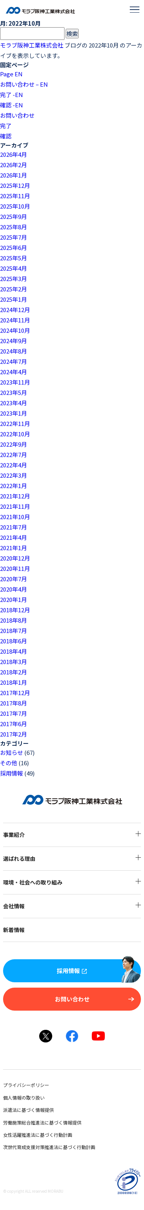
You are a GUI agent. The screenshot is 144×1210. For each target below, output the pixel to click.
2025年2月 (13, 289)
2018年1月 (13, 682)
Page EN (11, 74)
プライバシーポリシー (35, 1085)
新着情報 (22, 930)
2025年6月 (13, 247)
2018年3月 (13, 662)
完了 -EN (11, 94)
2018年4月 (13, 651)
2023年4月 (13, 403)
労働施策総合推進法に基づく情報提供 (51, 1122)
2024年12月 (15, 310)
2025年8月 (13, 227)
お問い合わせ (17, 115)
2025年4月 (13, 268)
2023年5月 (13, 392)
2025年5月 (13, 258)
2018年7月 (13, 630)
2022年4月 (13, 465)
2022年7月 (13, 454)
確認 (6, 136)
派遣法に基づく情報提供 (37, 1109)
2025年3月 (13, 279)
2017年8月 (13, 703)
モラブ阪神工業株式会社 (31, 45)
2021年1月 (13, 548)
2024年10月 (15, 330)
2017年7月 (13, 713)
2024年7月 (13, 361)
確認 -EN (11, 105)
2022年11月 (15, 423)
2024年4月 (13, 372)
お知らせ (11, 752)
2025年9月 (13, 216)
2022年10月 (15, 434)
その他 (8, 763)
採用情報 (11, 773)
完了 (6, 126)
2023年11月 (15, 382)
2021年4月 (13, 537)
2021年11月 (15, 506)
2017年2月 (13, 734)
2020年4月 (13, 589)
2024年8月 (13, 351)
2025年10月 (15, 206)
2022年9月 (13, 444)
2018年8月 (13, 620)
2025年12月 (15, 185)
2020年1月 (13, 599)
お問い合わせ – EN (24, 84)
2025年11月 (15, 196)
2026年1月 (13, 175)
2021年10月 (15, 517)
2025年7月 (13, 237)
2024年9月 (13, 341)
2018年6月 (13, 641)
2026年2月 (13, 165)
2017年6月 (13, 724)
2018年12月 (15, 610)
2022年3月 (13, 475)
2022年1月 (13, 486)
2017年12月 (15, 693)
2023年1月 (13, 413)
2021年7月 (13, 527)
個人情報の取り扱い (32, 1097)
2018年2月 (13, 672)
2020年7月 (13, 579)
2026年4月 (13, 154)
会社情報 (72, 906)
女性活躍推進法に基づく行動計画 (46, 1134)
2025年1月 (13, 299)
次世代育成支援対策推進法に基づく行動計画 (58, 1147)
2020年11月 (15, 568)
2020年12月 (15, 558)
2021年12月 (15, 496)
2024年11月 (15, 320)
